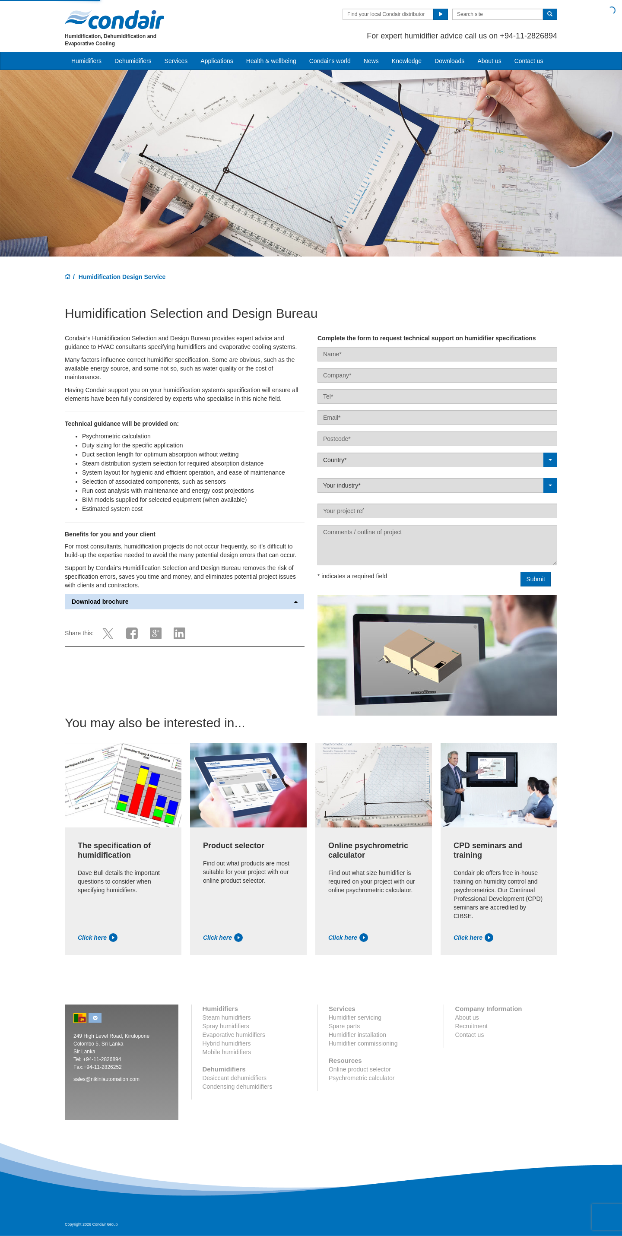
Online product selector (360, 1069)
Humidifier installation (357, 1034)
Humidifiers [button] (86, 60)
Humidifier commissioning (363, 1043)
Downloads (449, 60)
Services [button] (176, 60)
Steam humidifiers (227, 1017)
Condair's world (330, 60)
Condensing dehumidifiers (238, 1086)
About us (489, 60)
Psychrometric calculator (362, 1077)
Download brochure (185, 602)
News (371, 60)
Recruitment (471, 1026)
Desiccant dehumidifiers (235, 1077)
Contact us (528, 60)
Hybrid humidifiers (227, 1043)
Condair (114, 19)
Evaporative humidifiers (234, 1034)
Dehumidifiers (133, 60)
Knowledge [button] (407, 60)
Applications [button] (216, 60)
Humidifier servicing (355, 1017)
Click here (97, 937)
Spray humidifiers (226, 1026)
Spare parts (344, 1026)
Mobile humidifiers (227, 1052)
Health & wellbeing (271, 60)
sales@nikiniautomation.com (106, 1079)
